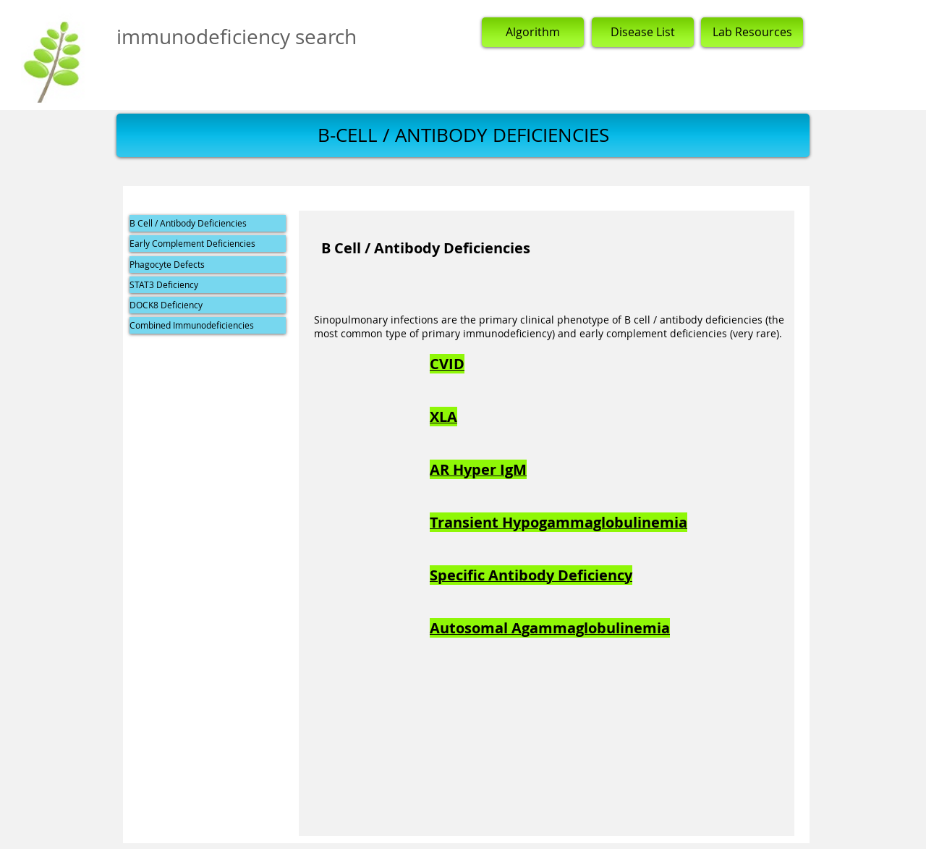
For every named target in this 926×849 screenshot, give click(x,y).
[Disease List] (643, 32)
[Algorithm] (533, 32)
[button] (463, 135)
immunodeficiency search (236, 36)
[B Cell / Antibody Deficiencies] (207, 223)
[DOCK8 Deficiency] (207, 305)
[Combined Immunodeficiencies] (207, 325)
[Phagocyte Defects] (207, 264)
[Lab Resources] (752, 32)
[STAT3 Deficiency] (207, 284)
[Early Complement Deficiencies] (207, 243)
